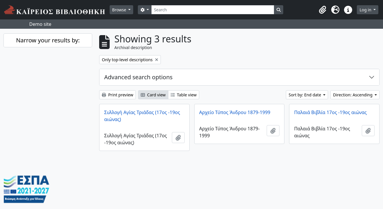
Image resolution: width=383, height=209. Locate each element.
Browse (119, 9)
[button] (322, 9)
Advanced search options (138, 77)
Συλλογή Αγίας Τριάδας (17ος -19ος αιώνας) (142, 115)
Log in (365, 9)
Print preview (117, 95)
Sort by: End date (305, 95)
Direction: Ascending (353, 95)
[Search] (212, 9)
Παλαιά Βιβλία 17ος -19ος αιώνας (330, 112)
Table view (184, 95)
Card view (153, 95)
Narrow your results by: (48, 40)
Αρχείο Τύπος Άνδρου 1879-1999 (234, 112)
